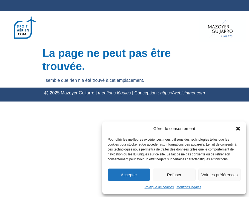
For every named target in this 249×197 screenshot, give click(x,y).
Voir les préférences (219, 174)
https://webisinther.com (182, 93)
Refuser (174, 174)
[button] (238, 128)
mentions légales (188, 187)
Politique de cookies (159, 187)
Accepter (129, 174)
